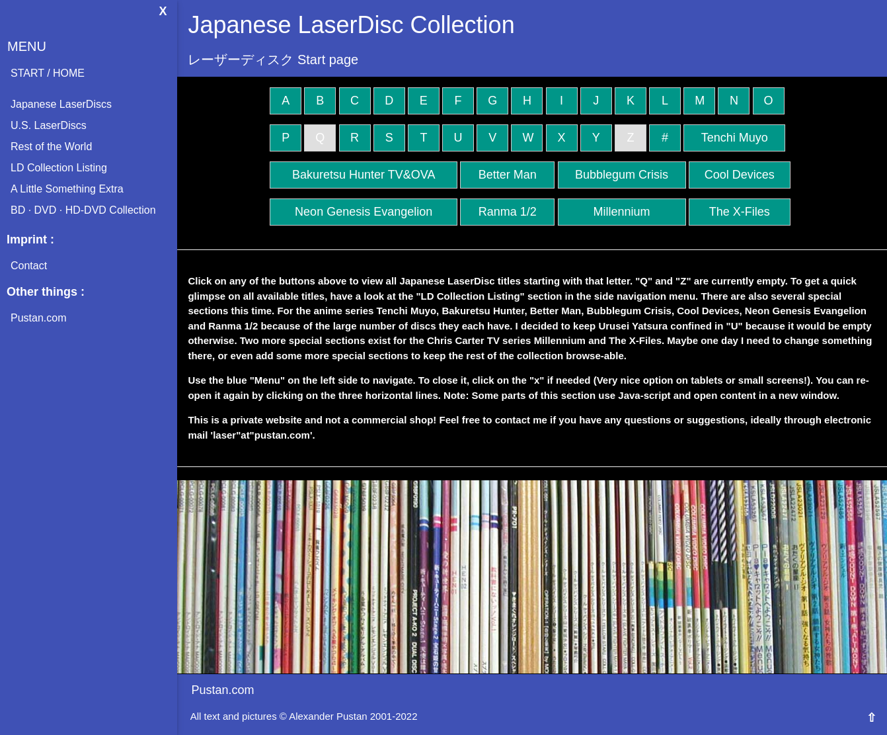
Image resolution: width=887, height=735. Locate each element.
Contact (29, 265)
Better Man (508, 174)
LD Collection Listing (59, 167)
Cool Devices (740, 174)
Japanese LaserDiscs (61, 104)
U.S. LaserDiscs (49, 125)
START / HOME (48, 73)
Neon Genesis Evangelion (363, 211)
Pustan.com (38, 318)
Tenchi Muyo (734, 137)
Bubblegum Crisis (621, 174)
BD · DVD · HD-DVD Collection (83, 210)
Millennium (622, 211)
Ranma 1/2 (508, 211)
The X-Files (739, 211)
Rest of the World (51, 146)
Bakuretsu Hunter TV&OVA (363, 174)
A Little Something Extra (67, 189)
